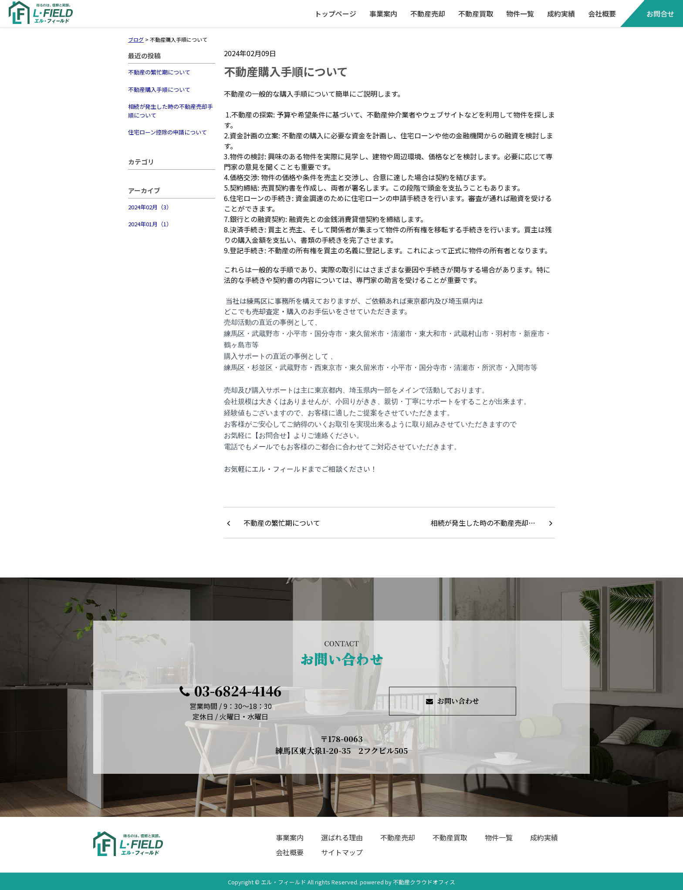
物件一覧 (520, 13)
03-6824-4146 (230, 690)
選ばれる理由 (342, 837)
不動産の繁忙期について (159, 72)
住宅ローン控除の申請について (167, 132)
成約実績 (561, 13)
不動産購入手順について (159, 89)
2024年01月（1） (150, 224)
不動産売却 (427, 13)
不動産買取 (475, 13)
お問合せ (660, 13)
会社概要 (602, 13)
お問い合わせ (452, 701)
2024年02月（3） (150, 207)
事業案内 (383, 13)
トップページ (335, 13)
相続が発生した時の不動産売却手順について (170, 110)
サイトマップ (342, 852)
